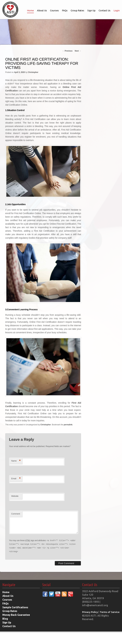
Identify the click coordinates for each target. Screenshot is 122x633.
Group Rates (77, 10)
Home (30, 10)
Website (14, 495)
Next (78, 51)
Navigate (8, 587)
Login (117, 10)
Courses (54, 10)
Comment (15, 513)
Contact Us (104, 10)
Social (46, 587)
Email (15, 478)
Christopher (33, 72)
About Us (42, 10)
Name (15, 460)
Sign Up (91, 10)
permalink (68, 424)
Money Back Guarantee (16, 616)
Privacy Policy (90, 614)
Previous (67, 51)
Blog (5, 620)
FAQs (65, 10)
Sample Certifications (15, 609)
